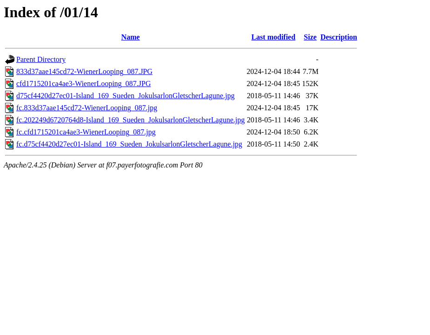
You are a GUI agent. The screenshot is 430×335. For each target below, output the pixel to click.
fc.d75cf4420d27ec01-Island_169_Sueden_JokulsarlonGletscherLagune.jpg (129, 144)
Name (130, 37)
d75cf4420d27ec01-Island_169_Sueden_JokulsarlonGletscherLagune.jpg (125, 96)
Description (338, 37)
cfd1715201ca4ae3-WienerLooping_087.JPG (83, 83)
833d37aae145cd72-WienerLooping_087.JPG (84, 71)
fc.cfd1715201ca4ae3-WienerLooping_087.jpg (86, 132)
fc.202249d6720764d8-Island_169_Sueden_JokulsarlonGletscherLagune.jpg (130, 120)
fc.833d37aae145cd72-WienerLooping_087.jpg (86, 108)
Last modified (273, 37)
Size (310, 37)
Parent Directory (41, 59)
